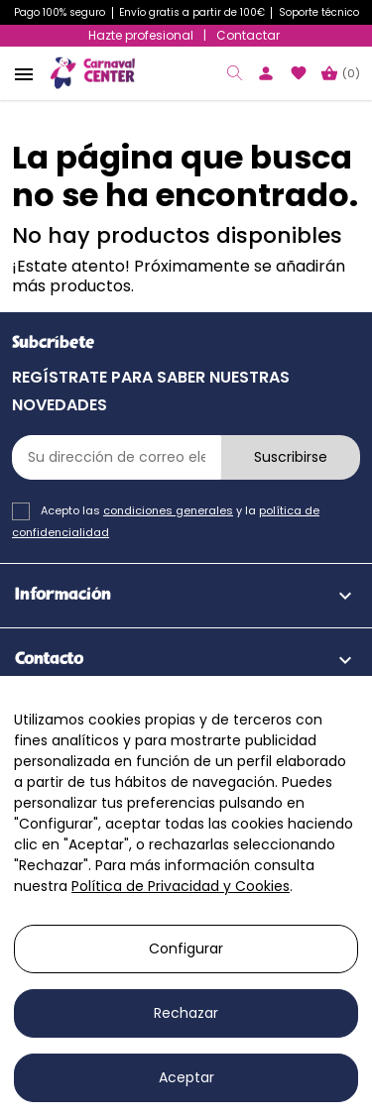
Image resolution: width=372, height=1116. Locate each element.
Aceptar (186, 1077)
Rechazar (186, 1013)
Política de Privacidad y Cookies (180, 886)
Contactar (248, 35)
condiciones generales (168, 510)
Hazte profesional (140, 35)
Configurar (186, 948)
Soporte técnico (319, 12)
